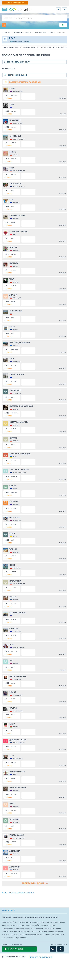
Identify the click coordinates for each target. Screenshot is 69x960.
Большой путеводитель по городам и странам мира (30, 917)
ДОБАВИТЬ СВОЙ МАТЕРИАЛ (15, 3)
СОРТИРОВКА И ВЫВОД (17, 75)
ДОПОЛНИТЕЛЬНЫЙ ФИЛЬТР (18, 62)
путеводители (17, 32)
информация (60, 32)
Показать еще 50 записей (35, 883)
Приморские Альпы (39, 32)
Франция (28, 32)
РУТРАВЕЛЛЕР (8, 910)
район (51, 32)
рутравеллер (6, 32)
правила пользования (41, 957)
